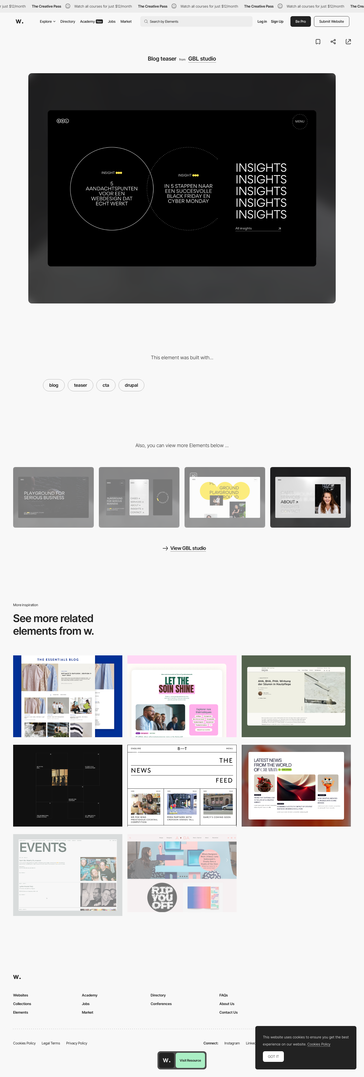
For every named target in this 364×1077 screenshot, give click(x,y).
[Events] (67, 875)
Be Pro (300, 21)
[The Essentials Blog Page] (67, 696)
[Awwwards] (19, 21)
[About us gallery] (225, 497)
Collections (22, 1004)
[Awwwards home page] (166, 1060)
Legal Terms (51, 1043)
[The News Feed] (182, 786)
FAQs (223, 995)
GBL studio (202, 58)
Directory (67, 21)
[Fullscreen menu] (310, 497)
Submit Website (331, 21)
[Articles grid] (67, 786)
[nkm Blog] (296, 696)
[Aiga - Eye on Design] (182, 873)
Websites (20, 995)
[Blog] (296, 786)
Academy (91, 21)
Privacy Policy (76, 1043)
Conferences (161, 1004)
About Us (226, 1004)
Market (126, 21)
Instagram (232, 1043)
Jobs (112, 21)
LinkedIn (252, 1043)
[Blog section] (182, 696)
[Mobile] (139, 497)
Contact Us (228, 1012)
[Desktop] (53, 497)
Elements (20, 1012)
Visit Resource (190, 1060)
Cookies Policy (24, 1043)
